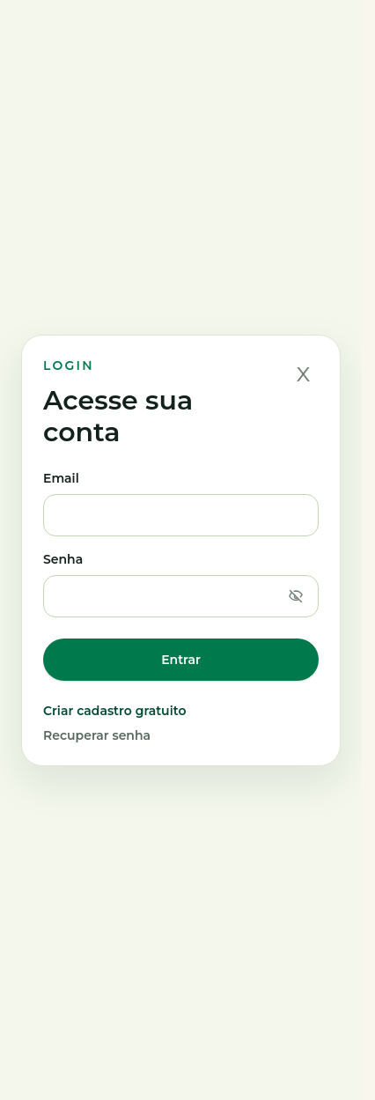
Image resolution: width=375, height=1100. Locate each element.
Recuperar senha (97, 735)
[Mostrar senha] (296, 596)
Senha (181, 584)
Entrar (181, 660)
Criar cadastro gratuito (114, 711)
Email (181, 503)
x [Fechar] (304, 372)
